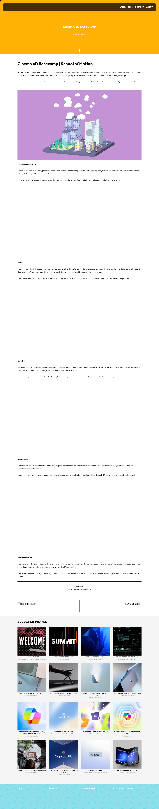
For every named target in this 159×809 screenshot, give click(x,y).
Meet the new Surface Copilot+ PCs (95, 732)
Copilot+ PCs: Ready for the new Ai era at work (64, 771)
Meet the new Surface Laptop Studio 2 (63, 693)
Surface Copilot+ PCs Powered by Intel (32, 770)
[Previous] (48, 125)
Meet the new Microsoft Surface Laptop (95, 694)
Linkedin (53, 788)
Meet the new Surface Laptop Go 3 (32, 693)
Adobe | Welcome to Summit (63, 657)
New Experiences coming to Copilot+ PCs (127, 733)
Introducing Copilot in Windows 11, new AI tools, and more (32, 733)
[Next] (111, 125)
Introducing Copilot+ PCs (63, 732)
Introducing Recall (95, 770)
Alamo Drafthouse (32, 657)
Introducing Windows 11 (95, 657)
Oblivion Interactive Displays (127, 657)
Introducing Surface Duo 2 (127, 770)
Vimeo (20, 788)
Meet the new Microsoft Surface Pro (127, 693)
